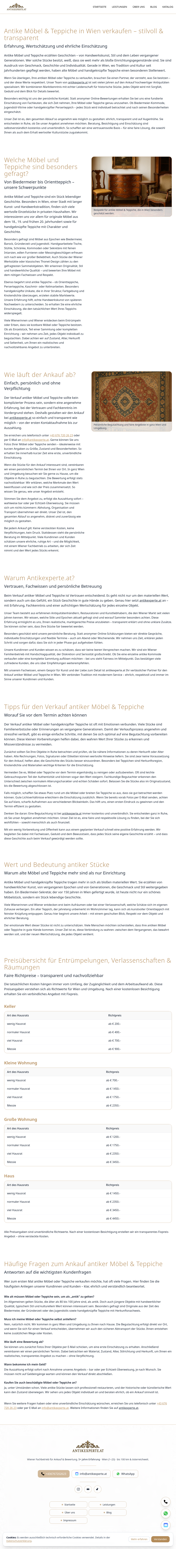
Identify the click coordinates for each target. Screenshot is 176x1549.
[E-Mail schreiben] (165, 1525)
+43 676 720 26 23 (61, 435)
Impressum (68, 1520)
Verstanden (160, 1539)
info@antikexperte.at (35, 440)
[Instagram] (78, 1489)
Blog (153, 6)
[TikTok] (97, 1489)
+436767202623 (53, 1474)
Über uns (139, 6)
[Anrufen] (165, 1502)
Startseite (99, 6)
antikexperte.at (78, 82)
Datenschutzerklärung (18, 1540)
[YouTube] (88, 1489)
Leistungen (119, 6)
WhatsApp (125, 1474)
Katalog (167, 6)
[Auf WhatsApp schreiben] (165, 1513)
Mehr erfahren (139, 1539)
